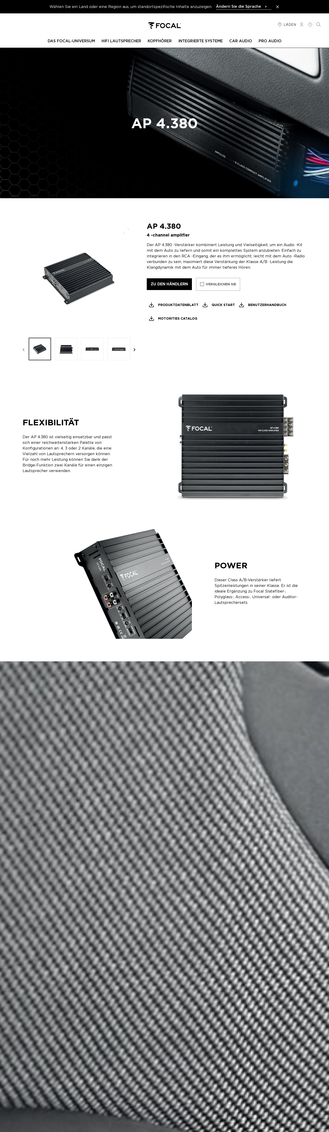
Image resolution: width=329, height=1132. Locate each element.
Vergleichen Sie (221, 284)
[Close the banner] (277, 6)
